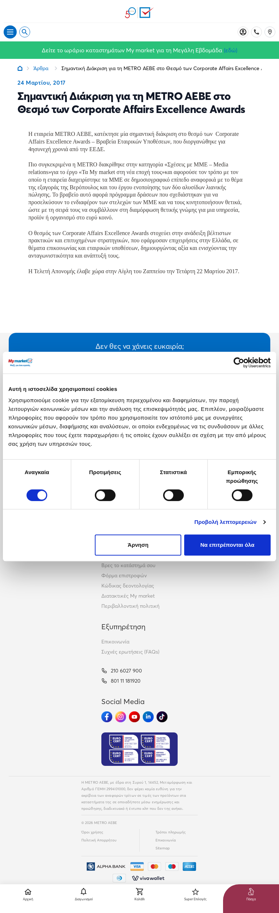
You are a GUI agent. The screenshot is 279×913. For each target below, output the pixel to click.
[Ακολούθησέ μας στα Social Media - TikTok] (162, 716)
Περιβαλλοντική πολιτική (130, 606)
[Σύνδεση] (243, 32)
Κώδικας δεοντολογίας (127, 585)
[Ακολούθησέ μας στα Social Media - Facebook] (106, 716)
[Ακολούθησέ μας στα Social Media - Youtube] (134, 716)
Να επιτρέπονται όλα (228, 545)
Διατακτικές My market (128, 596)
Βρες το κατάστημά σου (128, 565)
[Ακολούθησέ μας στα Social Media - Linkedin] (148, 716)
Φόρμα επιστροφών (124, 575)
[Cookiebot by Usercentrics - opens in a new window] (239, 362)
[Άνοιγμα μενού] (10, 32)
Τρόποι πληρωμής (170, 832)
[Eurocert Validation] (139, 749)
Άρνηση (138, 545)
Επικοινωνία (115, 641)
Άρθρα (40, 68)
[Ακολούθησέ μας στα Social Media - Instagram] (120, 716)
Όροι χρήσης (92, 832)
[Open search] (24, 32)
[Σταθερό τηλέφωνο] (256, 32)
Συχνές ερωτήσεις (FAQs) (130, 652)
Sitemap (162, 848)
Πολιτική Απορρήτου (99, 840)
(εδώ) (230, 50)
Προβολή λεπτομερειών (225, 522)
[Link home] (20, 68)
